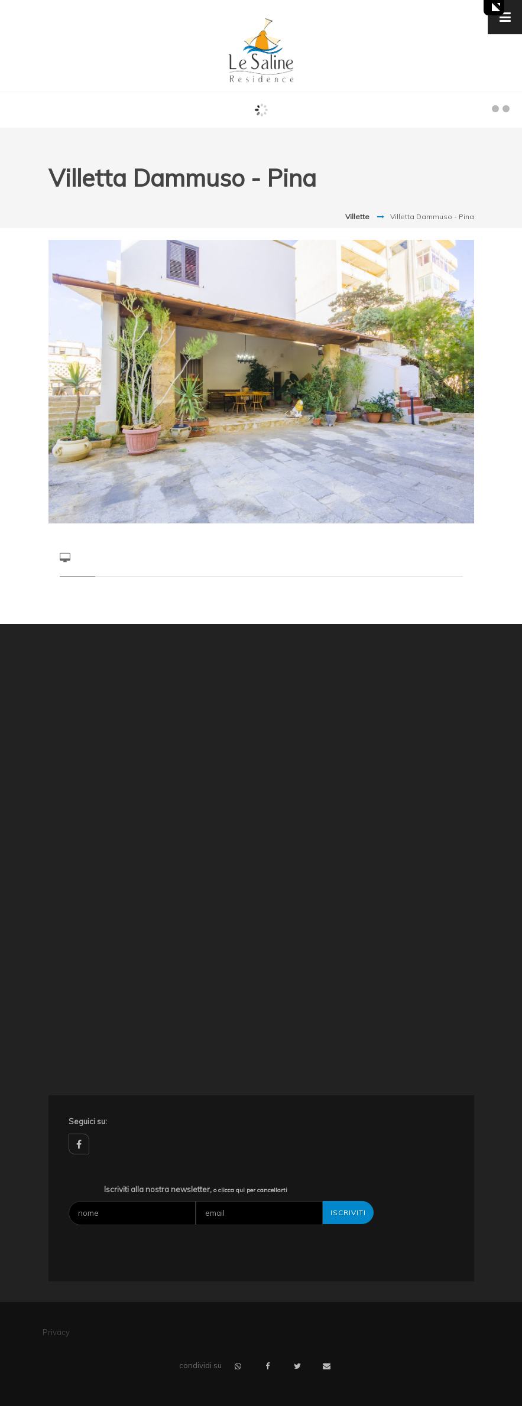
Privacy (56, 1332)
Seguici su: (88, 1121)
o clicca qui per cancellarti (250, 1190)
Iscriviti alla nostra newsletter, (195, 1189)
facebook (79, 1144)
